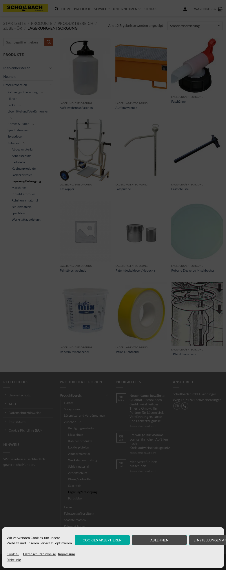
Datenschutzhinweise (39, 554)
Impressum (66, 554)
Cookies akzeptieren (102, 540)
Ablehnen (159, 540)
